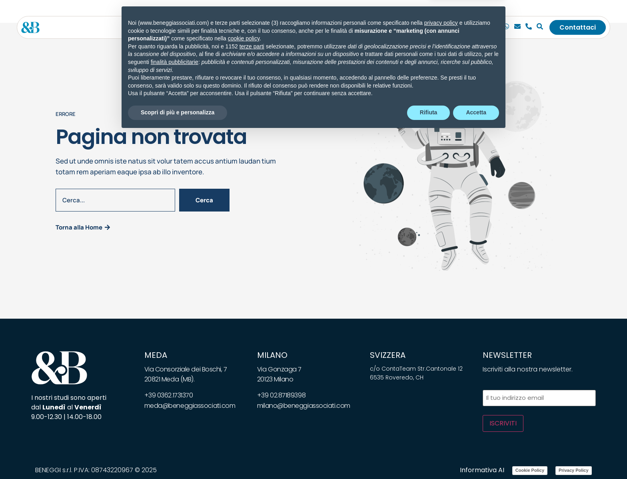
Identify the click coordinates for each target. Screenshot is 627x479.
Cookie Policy (529, 469)
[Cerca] (540, 27)
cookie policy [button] (244, 383)
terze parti (252, 391)
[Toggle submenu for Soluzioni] (272, 27)
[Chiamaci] (507, 27)
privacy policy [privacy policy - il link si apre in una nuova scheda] (441, 367)
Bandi (374, 27)
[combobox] (115, 199)
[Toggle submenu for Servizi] (227, 27)
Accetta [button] (476, 457)
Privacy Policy (574, 469)
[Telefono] (529, 27)
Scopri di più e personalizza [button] (177, 457)
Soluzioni (254, 27)
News (294, 27)
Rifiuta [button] (428, 457)
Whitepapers (334, 27)
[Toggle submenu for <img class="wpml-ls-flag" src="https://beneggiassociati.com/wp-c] (462, 27)
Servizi (213, 27)
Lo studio (177, 27)
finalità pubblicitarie (174, 406)
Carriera (408, 27)
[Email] (518, 27)
